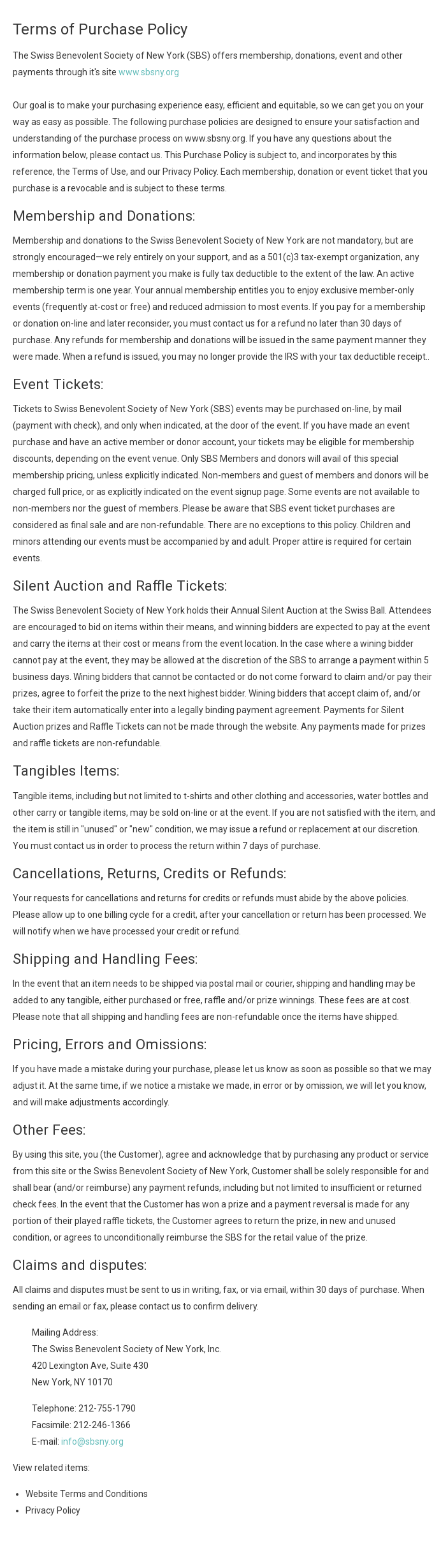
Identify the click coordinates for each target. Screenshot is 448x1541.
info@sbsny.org (92, 1441)
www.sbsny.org (149, 72)
